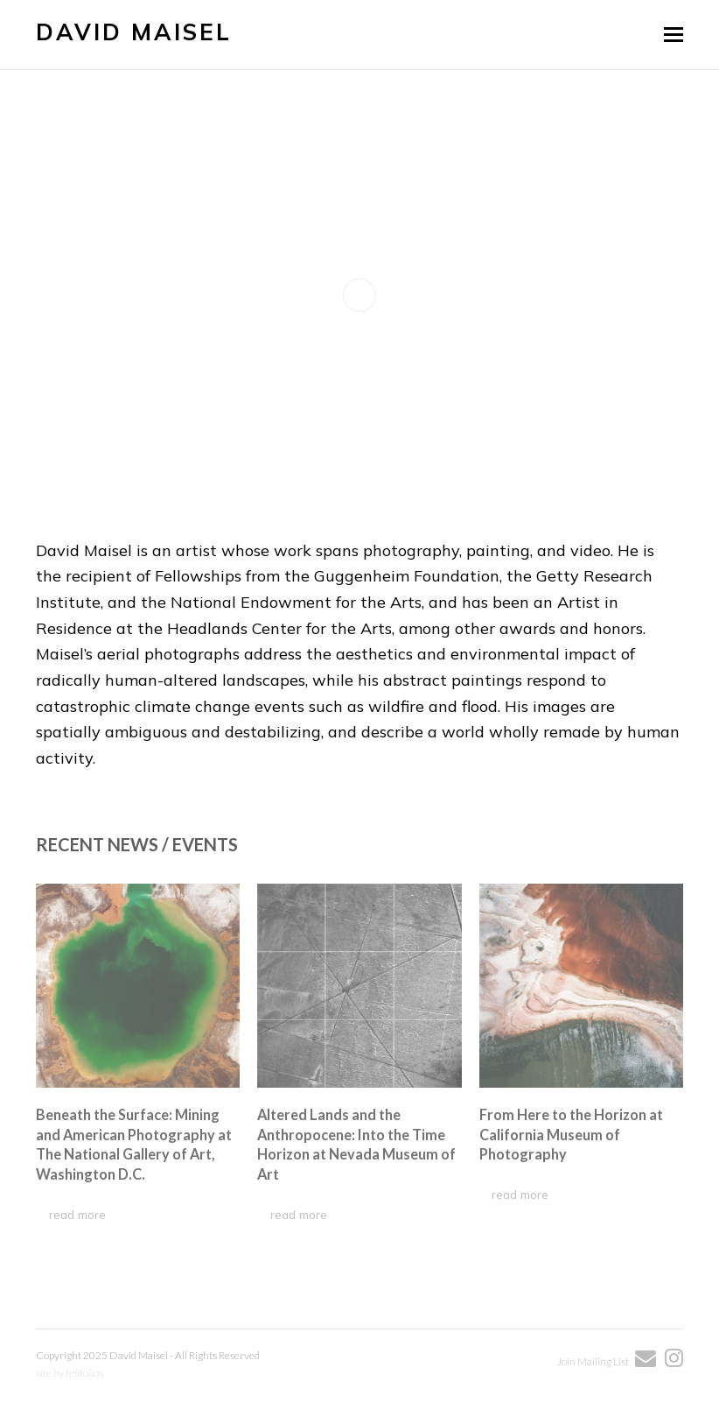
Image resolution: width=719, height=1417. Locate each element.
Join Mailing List (594, 1361)
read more (77, 1214)
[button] (673, 34)
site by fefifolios (69, 1372)
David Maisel (134, 32)
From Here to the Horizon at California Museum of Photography (571, 1134)
